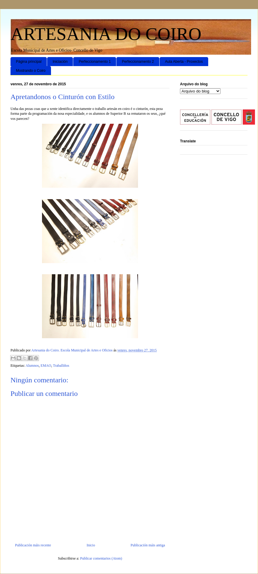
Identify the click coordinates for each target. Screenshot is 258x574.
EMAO (45, 365)
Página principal (28, 61)
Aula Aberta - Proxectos (184, 61)
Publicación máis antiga (147, 545)
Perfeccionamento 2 (138, 61)
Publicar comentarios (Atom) (101, 558)
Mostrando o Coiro (31, 70)
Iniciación (60, 61)
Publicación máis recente (33, 545)
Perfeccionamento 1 (95, 61)
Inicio (91, 545)
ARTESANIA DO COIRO (105, 34)
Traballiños (61, 365)
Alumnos (32, 365)
